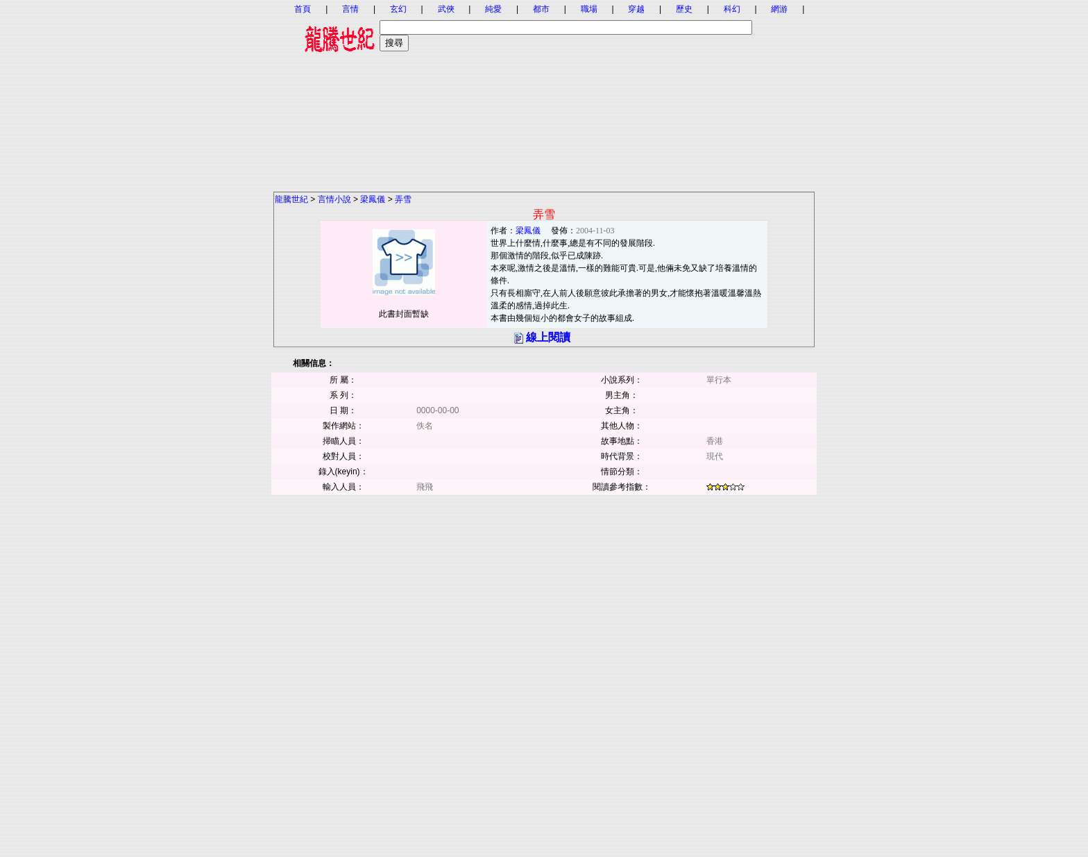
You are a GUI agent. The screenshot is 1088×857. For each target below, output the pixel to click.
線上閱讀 (548, 337)
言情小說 (334, 199)
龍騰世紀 (291, 199)
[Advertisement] (544, 94)
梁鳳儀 (372, 199)
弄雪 (403, 199)
